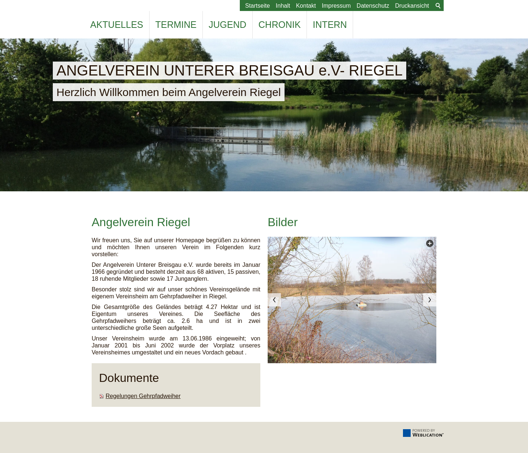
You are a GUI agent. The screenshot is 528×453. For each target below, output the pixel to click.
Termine (176, 24)
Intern (330, 24)
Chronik (279, 24)
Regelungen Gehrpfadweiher (143, 396)
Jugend (227, 24)
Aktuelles (116, 24)
